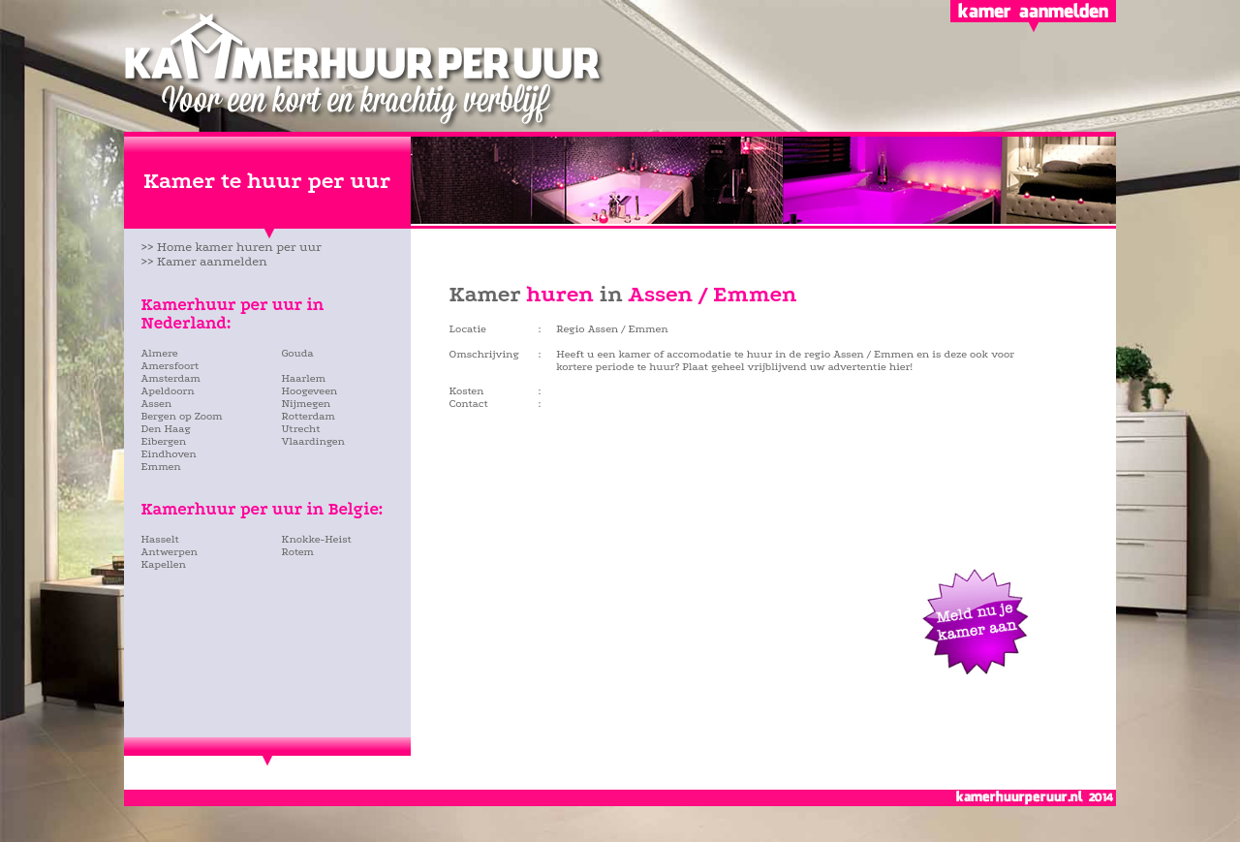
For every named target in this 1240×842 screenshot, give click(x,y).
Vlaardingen (313, 441)
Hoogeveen (310, 391)
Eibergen (164, 441)
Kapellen (163, 564)
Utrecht (301, 428)
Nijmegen (306, 403)
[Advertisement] (254, 625)
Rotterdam (308, 416)
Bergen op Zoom (182, 416)
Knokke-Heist (317, 539)
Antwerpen (169, 552)
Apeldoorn (168, 391)
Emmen (161, 466)
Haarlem (304, 378)
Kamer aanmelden (212, 261)
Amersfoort (170, 365)
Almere (159, 353)
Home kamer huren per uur (239, 246)
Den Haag (166, 428)
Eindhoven (169, 454)
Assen (156, 403)
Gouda (298, 353)
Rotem (298, 552)
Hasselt (160, 539)
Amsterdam (171, 378)
